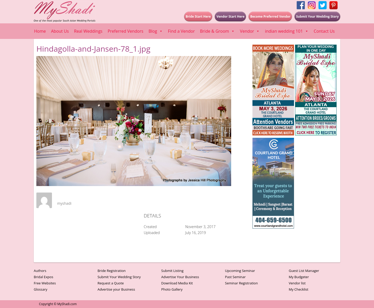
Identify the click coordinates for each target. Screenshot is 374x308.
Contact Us (324, 31)
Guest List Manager (304, 270)
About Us (60, 31)
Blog (156, 31)
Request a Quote (110, 283)
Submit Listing (172, 270)
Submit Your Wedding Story (119, 277)
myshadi (64, 203)
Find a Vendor (181, 31)
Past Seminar (235, 277)
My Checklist (299, 289)
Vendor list (297, 283)
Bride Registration (111, 270)
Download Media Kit (177, 283)
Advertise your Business (116, 289)
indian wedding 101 (287, 31)
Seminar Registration (241, 283)
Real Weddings (88, 31)
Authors (40, 270)
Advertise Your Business (180, 277)
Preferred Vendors (125, 31)
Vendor (250, 31)
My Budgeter (299, 277)
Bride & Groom (217, 31)
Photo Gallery (172, 289)
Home (40, 31)
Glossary (40, 289)
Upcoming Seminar (240, 270)
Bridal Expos (43, 277)
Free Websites (45, 283)
